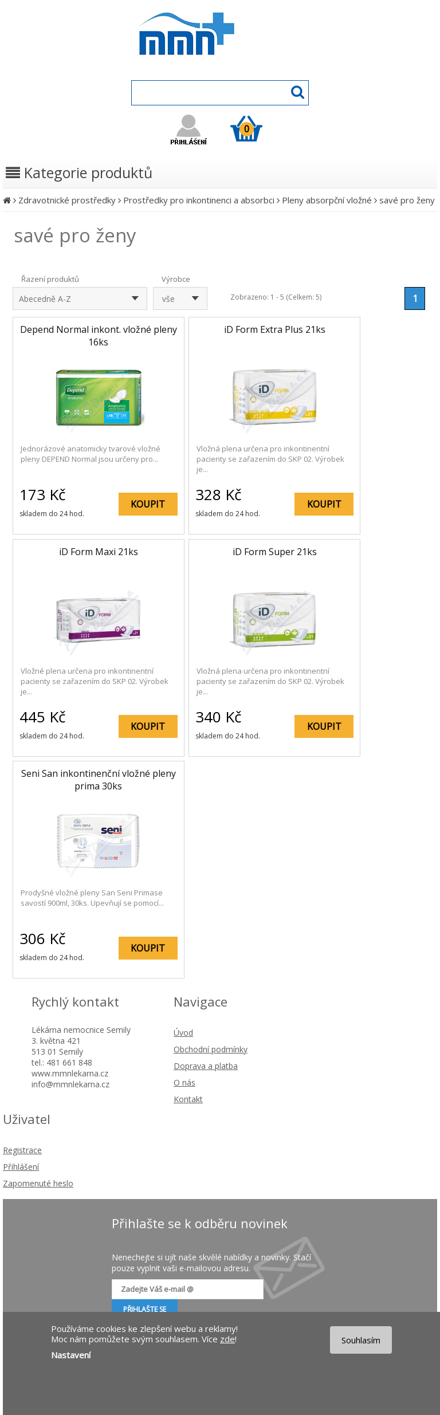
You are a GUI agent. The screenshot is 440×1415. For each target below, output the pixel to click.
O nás (184, 1082)
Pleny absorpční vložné (327, 200)
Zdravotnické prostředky (67, 200)
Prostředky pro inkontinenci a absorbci (198, 200)
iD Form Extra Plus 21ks (274, 329)
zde (227, 1339)
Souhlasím (360, 1340)
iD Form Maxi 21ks (98, 551)
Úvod (183, 1032)
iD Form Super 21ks (275, 551)
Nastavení (71, 1355)
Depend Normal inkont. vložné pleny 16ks (98, 335)
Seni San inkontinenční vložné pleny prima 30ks (98, 779)
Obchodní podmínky (210, 1049)
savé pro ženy (407, 200)
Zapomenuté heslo (38, 1183)
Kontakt (188, 1099)
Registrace (22, 1150)
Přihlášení (21, 1166)
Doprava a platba (206, 1065)
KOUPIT (148, 504)
